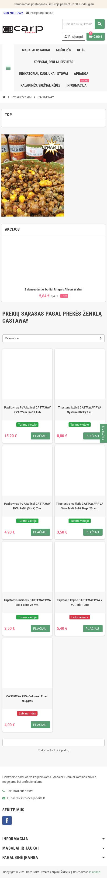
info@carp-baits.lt (39, 13)
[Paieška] (83, 24)
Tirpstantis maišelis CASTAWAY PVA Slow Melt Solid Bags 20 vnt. (79, 506)
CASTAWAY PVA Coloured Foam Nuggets (27, 699)
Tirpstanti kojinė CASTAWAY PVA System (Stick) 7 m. (79, 410)
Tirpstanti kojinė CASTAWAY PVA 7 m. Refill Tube (80, 603)
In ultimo (94, 872)
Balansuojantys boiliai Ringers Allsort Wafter (54, 289)
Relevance (12, 338)
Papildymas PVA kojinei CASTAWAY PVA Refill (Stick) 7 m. (27, 506)
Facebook (7, 820)
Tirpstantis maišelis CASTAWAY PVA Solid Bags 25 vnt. (27, 603)
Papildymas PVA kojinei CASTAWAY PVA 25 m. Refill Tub (27, 410)
